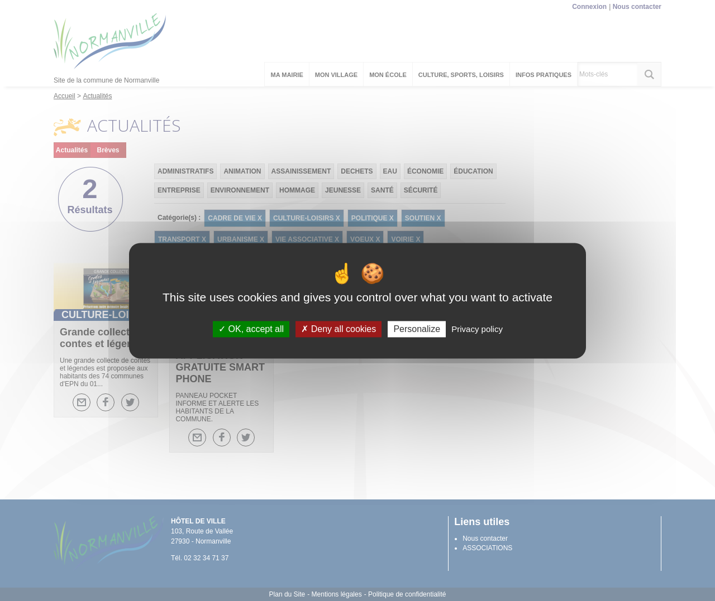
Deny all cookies (338, 329)
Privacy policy (477, 329)
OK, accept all (251, 329)
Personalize (416, 329)
